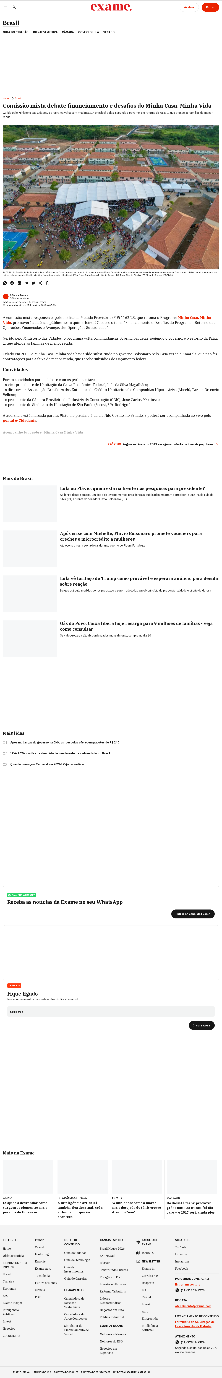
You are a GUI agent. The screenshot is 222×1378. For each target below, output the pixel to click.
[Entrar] (210, 7)
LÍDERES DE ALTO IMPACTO (15, 1265)
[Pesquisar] (14, 7)
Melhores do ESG (111, 1341)
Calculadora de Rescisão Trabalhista (74, 1303)
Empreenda (150, 1318)
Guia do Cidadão (15, 32)
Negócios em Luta (112, 1310)
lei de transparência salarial (131, 1372)
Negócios (9, 1328)
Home (6, 98)
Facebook (181, 1268)
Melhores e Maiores (113, 1334)
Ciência (40, 1290)
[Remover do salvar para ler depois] (48, 283)
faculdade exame (150, 1242)
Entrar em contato (187, 1284)
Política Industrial (112, 1317)
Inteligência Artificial (11, 1312)
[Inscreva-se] (202, 1025)
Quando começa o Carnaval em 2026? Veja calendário (47, 764)
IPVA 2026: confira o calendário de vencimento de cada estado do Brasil (60, 753)
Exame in (148, 1268)
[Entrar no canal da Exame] (193, 914)
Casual (39, 1247)
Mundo (39, 1240)
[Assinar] (189, 7)
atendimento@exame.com (193, 1306)
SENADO (109, 32)
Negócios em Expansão (108, 1351)
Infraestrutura (45, 32)
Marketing (42, 1254)
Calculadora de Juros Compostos (75, 1316)
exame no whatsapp (21, 895)
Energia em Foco (111, 1277)
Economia (9, 1288)
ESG (5, 1295)
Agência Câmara (19, 295)
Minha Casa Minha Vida (63, 432)
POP (38, 1297)
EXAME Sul (107, 1255)
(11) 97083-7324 (193, 1342)
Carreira (8, 1281)
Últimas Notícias (14, 1255)
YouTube (181, 1247)
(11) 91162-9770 (193, 1290)
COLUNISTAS (11, 1335)
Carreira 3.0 (150, 1275)
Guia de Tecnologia (77, 1260)
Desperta (14, 985)
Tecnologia (42, 1275)
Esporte (40, 1261)
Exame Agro (43, 1268)
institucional (22, 1372)
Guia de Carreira (75, 1278)
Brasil (11, 22)
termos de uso (42, 1372)
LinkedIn (181, 1254)
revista (148, 1253)
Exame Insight (12, 1303)
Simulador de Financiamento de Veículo (76, 1330)
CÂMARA (68, 32)
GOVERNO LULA (88, 32)
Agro (145, 1311)
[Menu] (6, 7)
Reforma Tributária (113, 1291)
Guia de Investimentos (74, 1269)
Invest (7, 1321)
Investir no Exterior (113, 1284)
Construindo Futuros (114, 1270)
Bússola (105, 1263)
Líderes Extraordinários (110, 1301)
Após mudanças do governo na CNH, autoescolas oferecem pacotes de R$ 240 (64, 742)
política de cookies (66, 1372)
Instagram (182, 1261)
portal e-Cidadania (19, 420)
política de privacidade (95, 1372)
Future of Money (46, 1283)
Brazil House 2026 (112, 1248)
